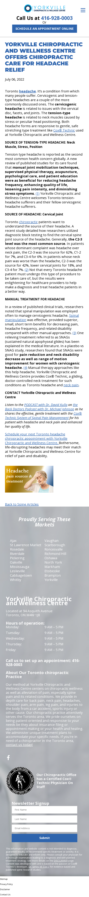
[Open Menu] (83, 10)
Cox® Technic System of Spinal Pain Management (43, 415)
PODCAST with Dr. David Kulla (45, 404)
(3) (74, 333)
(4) (25, 367)
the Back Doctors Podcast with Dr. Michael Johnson (41, 406)
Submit (44, 838)
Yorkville (51, 579)
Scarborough (54, 545)
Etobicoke (52, 571)
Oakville (16, 562)
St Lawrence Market (25, 545)
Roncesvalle (53, 549)
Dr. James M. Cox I (38, 866)
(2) (26, 269)
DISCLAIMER (61, 860)
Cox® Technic (64, 130)
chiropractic (28, 222)
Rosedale (17, 549)
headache (27, 91)
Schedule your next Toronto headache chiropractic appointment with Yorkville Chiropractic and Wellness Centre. (36, 438)
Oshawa (50, 558)
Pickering (17, 558)
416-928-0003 (57, 18)
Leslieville (17, 571)
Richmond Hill (55, 553)
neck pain (71, 385)
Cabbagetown (21, 575)
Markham (52, 566)
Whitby (15, 579)
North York (53, 562)
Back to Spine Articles (22, 504)
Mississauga (19, 566)
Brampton (52, 575)
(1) (38, 193)
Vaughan (51, 540)
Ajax (13, 540)
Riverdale (17, 553)
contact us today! (19, 744)
